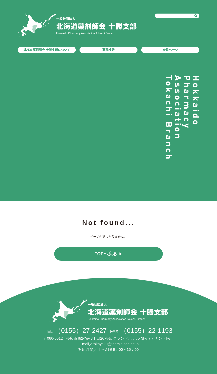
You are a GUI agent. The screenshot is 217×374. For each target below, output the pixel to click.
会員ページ (170, 49)
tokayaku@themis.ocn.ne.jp (116, 344)
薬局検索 (108, 49)
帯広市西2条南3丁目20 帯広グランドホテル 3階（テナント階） (108, 338)
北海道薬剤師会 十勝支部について (47, 49)
